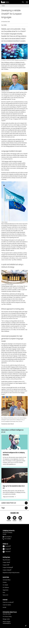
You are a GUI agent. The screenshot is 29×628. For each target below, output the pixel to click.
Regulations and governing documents (11, 572)
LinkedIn (6, 552)
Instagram (6, 549)
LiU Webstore (6, 587)
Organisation (5, 590)
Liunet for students (7, 604)
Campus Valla (6, 562)
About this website (7, 614)
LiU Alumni (5, 584)
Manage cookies (6, 619)
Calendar (5, 582)
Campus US (5, 564)
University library (6, 579)
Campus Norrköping (7, 567)
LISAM (4, 607)
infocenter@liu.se (8, 536)
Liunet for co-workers (7, 602)
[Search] (23, 2)
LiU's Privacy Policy (7, 616)
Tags (13, 507)
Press (4, 592)
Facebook (6, 546)
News (3, 5)
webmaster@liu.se (7, 623)
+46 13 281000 (7, 538)
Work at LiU (5, 595)
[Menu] (27, 2)
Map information (6, 559)
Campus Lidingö (6, 570)
